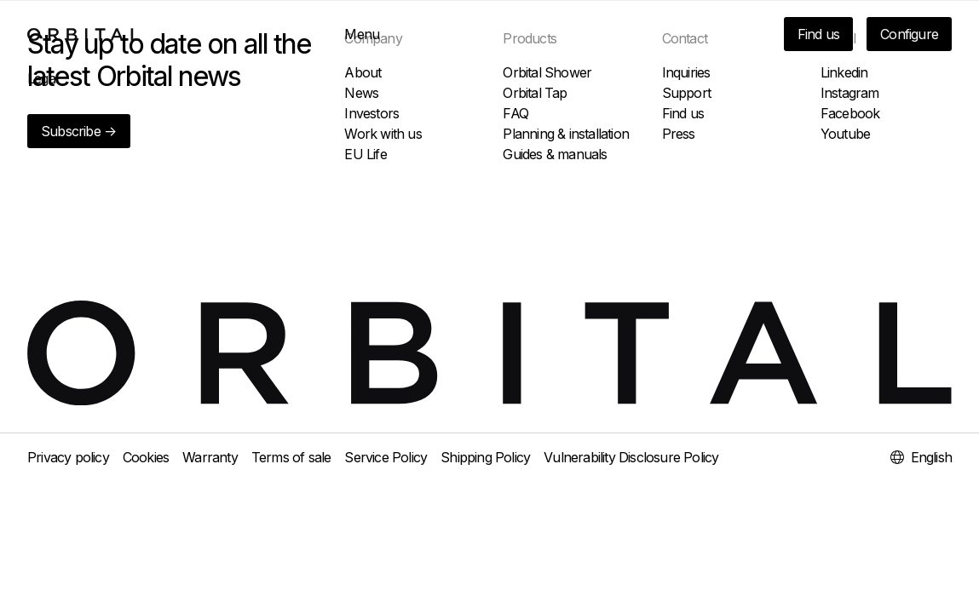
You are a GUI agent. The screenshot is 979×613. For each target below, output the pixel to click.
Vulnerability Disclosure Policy (631, 457)
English (921, 457)
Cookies (146, 457)
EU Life (365, 154)
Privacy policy (68, 457)
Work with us (382, 133)
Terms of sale (291, 457)
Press (678, 133)
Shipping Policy (485, 457)
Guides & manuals (555, 154)
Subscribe (79, 131)
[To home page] (83, 34)
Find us (818, 34)
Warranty (210, 457)
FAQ (515, 113)
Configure (909, 34)
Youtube (845, 133)
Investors (371, 113)
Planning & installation (566, 133)
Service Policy (385, 457)
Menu (361, 34)
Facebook (850, 113)
